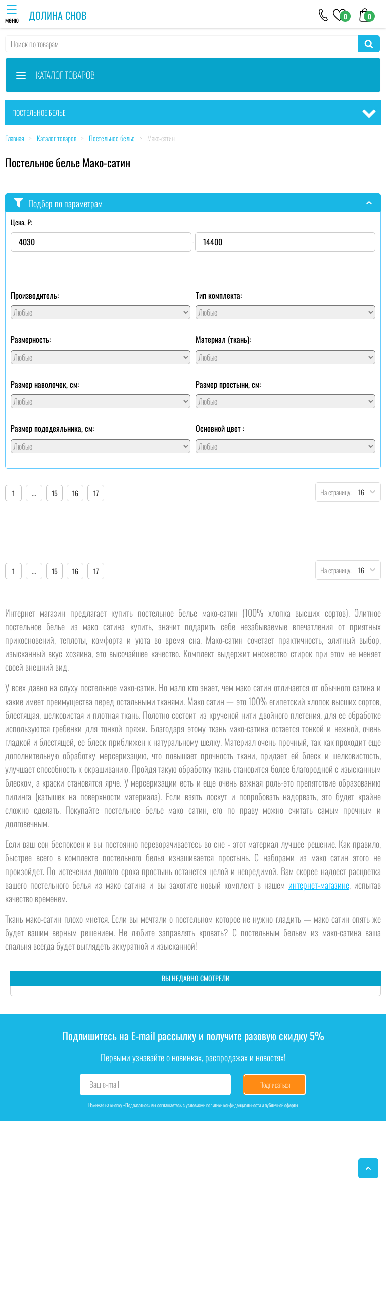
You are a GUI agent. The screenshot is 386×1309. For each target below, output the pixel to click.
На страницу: (334, 492)
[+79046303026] (323, 14)
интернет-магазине (318, 884)
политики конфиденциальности (233, 1105)
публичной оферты (281, 1105)
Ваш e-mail (104, 1084)
